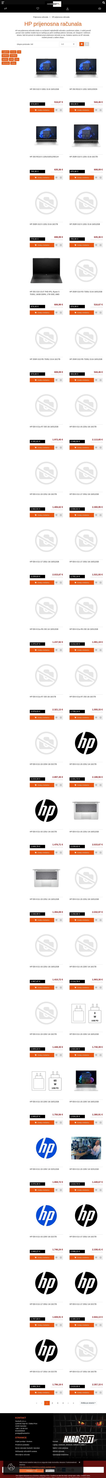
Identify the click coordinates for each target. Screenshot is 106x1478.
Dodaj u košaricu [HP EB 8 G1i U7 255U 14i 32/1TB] (81, 1325)
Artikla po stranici (87, 1403)
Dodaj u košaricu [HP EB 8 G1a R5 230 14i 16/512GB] (42, 650)
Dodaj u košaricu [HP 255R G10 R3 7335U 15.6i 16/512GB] (81, 312)
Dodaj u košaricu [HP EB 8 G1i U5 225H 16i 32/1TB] (42, 785)
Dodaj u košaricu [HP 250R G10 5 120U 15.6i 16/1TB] (81, 177)
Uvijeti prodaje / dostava (23, 1441)
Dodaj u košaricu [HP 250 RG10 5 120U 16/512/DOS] (81, 110)
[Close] (31, 1470)
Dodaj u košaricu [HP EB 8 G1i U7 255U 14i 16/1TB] (81, 1257)
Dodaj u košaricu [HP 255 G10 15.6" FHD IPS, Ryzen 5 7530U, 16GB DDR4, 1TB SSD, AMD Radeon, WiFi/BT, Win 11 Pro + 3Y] (42, 312)
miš (19, 52)
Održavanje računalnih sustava (26, 1451)
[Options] (50, 1470)
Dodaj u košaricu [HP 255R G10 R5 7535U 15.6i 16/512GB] (81, 380)
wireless (5, 55)
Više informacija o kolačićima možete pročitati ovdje (37, 1467)
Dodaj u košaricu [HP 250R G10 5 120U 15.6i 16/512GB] (81, 245)
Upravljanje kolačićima (60, 1455)
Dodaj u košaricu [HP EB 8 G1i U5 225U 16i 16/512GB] (81, 920)
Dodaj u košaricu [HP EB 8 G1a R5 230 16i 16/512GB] (81, 650)
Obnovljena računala (22, 1455)
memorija (6, 63)
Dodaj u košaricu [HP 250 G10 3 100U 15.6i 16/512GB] (42, 110)
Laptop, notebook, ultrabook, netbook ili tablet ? (69, 1445)
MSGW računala (58, 1451)
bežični (5, 59)
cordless (13, 55)
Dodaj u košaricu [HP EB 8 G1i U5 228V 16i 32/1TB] (42, 1257)
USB (11, 59)
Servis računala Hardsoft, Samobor (27, 1448)
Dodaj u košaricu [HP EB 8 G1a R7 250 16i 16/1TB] (42, 717)
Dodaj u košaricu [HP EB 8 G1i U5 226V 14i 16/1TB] (81, 987)
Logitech (6, 52)
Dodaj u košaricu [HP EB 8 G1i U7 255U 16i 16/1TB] (81, 1392)
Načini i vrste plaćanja (60, 1448)
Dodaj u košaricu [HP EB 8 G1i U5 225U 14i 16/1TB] (81, 785)
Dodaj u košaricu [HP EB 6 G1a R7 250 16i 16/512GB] (42, 447)
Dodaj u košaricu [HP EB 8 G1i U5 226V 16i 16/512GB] (42, 1122)
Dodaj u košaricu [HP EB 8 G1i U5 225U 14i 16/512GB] (81, 852)
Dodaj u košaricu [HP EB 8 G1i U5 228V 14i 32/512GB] (42, 1190)
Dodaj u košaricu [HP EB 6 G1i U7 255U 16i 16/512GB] (81, 515)
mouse (13, 52)
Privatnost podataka (22, 1445)
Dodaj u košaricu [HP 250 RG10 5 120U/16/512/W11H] (42, 177)
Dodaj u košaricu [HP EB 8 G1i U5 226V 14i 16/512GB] (81, 1055)
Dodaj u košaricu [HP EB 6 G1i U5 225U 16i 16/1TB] (81, 447)
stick (16, 59)
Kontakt (55, 1441)
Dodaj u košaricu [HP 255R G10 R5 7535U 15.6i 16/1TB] (42, 380)
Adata (13, 63)
